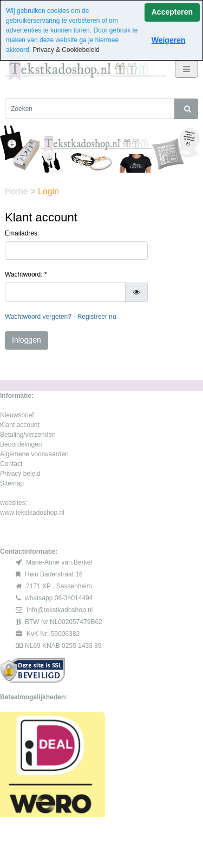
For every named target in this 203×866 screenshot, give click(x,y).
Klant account (20, 425)
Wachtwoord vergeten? (38, 316)
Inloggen (26, 340)
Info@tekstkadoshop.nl (60, 610)
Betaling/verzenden (28, 434)
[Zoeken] (90, 109)
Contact (11, 464)
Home (17, 191)
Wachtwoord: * (26, 274)
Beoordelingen (21, 444)
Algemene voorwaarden (34, 454)
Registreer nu (96, 316)
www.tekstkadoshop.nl (32, 512)
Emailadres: (22, 233)
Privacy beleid (20, 473)
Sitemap (12, 483)
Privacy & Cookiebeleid (65, 50)
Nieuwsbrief (17, 415)
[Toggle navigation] (186, 69)
